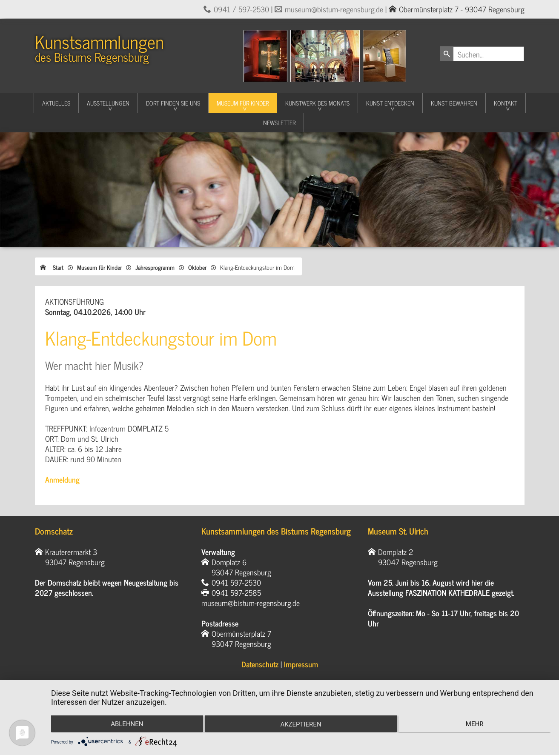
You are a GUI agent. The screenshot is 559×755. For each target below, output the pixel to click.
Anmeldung (62, 479)
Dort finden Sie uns (173, 103)
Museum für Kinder (243, 103)
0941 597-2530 (236, 582)
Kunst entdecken (390, 103)
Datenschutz (259, 664)
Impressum (301, 664)
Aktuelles (56, 103)
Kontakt (505, 103)
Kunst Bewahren (454, 103)
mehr (476, 724)
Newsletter (279, 122)
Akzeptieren (300, 725)
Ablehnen (125, 724)
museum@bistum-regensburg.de (334, 9)
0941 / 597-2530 (241, 9)
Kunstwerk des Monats (317, 103)
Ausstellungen (108, 103)
